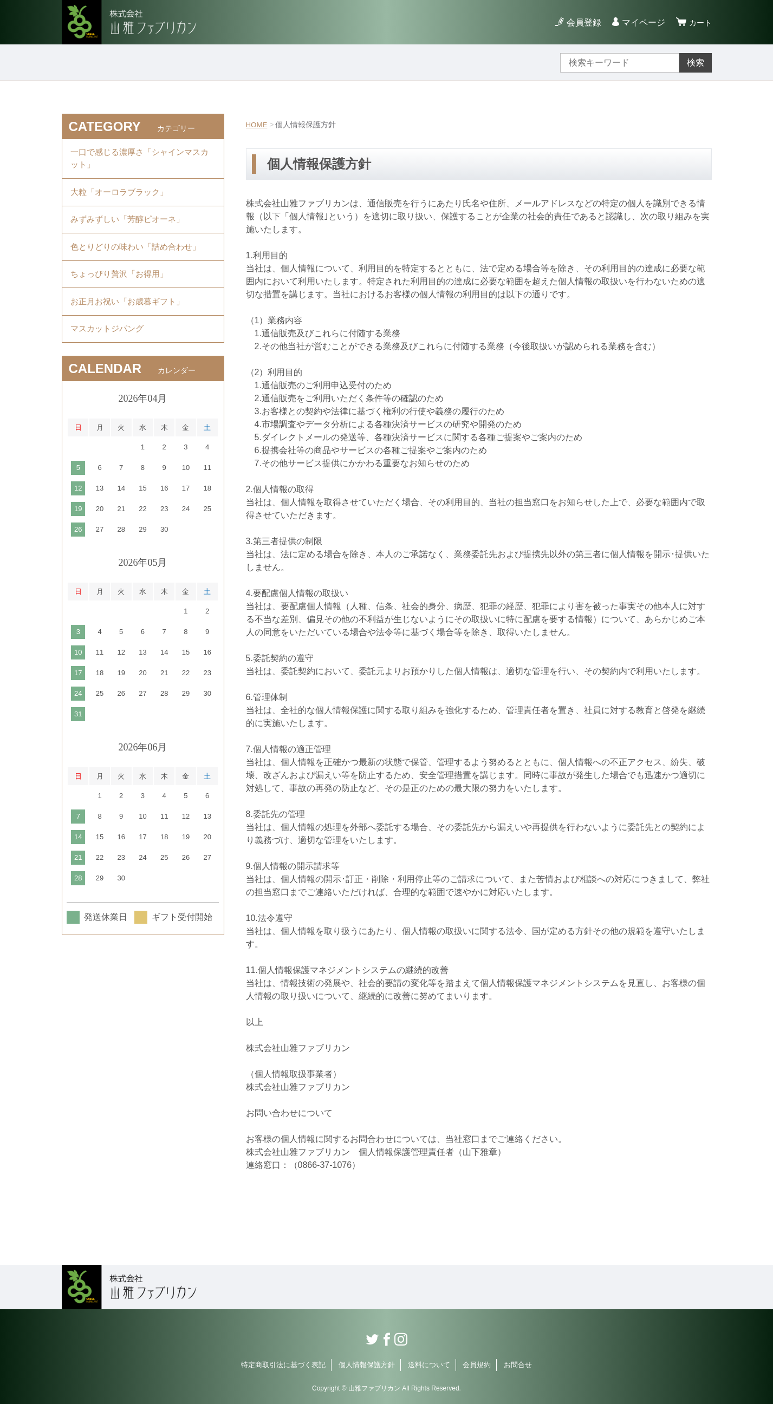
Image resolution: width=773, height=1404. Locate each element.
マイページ (640, 22)
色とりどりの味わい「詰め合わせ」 (139, 255)
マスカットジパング (109, 345)
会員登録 (580, 22)
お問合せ (518, 1365)
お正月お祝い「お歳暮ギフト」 (131, 315)
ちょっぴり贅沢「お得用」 (122, 285)
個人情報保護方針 (367, 1365)
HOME (257, 124)
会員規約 (477, 1365)
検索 (695, 62)
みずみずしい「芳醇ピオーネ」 (131, 226)
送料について (429, 1365)
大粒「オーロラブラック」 (122, 196)
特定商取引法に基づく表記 (283, 1365)
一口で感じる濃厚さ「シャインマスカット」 (139, 160)
